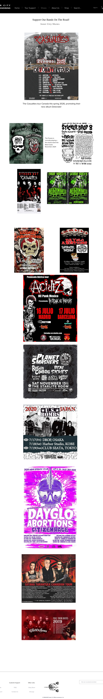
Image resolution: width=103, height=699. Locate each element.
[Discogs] (31, 692)
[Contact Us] (14, 692)
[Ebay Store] (31, 687)
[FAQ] (15, 687)
